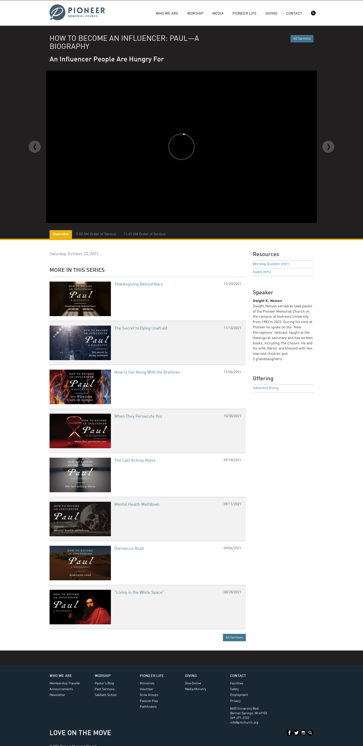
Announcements (61, 689)
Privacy (235, 701)
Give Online (193, 683)
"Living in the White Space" (139, 592)
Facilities (236, 683)
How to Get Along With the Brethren (147, 372)
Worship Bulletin (271, 264)
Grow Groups (149, 695)
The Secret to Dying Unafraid (140, 328)
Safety (234, 689)
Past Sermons (105, 689)
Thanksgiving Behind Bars (138, 284)
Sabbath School (106, 695)
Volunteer (146, 689)
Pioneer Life (244, 14)
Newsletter (57, 695)
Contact (294, 14)
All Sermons (302, 38)
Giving (271, 14)
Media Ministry (195, 689)
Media (218, 14)
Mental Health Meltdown (137, 504)
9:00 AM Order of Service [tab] (96, 234)
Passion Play (149, 701)
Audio (262, 272)
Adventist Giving (266, 388)
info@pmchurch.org (244, 722)
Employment (239, 695)
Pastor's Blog (104, 683)
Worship (195, 14)
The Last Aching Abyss (135, 460)
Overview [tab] (61, 234)
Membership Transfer (65, 683)
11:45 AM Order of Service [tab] (144, 234)
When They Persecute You (138, 416)
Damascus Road (129, 548)
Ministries (147, 683)
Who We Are (167, 14)
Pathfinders (148, 706)
